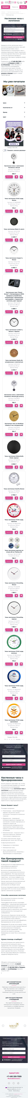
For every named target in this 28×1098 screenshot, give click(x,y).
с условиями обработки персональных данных (18, 34)
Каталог (5, 7)
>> (22, 739)
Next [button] (24, 91)
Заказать (9, 176)
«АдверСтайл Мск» (18, 1094)
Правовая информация (14, 1095)
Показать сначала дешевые (16, 150)
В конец (18, 739)
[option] (8, 91)
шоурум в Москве (7, 73)
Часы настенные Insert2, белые (14, 489)
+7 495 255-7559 (16, 61)
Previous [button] (4, 91)
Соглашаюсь (14, 34)
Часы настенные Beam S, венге (14, 229)
